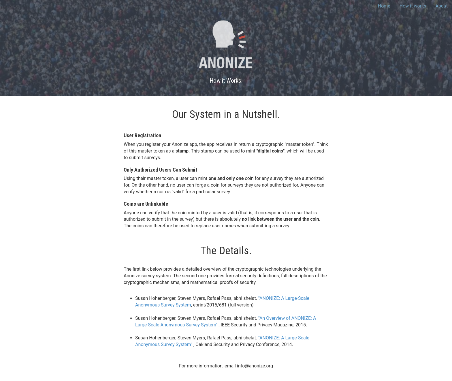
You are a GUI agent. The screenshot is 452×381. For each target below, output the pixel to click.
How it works (413, 6)
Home (384, 6)
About (441, 6)
